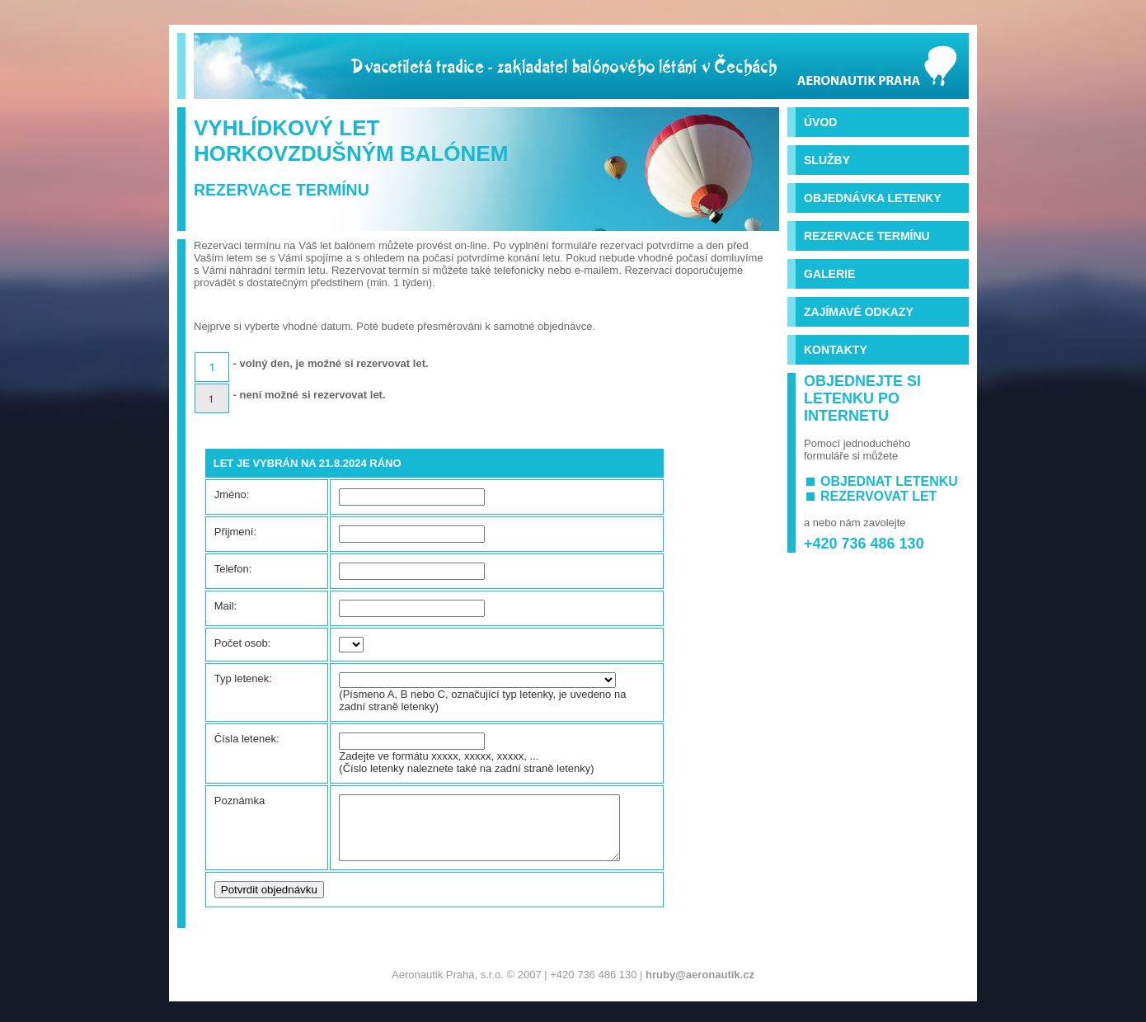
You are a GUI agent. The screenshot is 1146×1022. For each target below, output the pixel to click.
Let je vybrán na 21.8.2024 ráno (308, 463)
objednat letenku (889, 481)
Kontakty (835, 349)
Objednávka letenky (873, 198)
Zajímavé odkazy (859, 311)
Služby (827, 160)
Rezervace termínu (867, 236)
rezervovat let (878, 496)
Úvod (820, 122)
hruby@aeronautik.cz (700, 987)
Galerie (829, 273)
